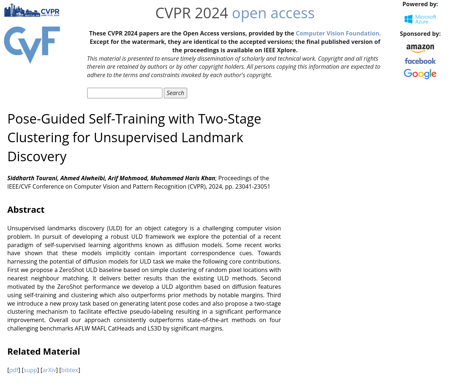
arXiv (49, 370)
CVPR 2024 (191, 13)
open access (273, 13)
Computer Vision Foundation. (338, 33)
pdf (13, 370)
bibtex (69, 370)
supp (30, 370)
